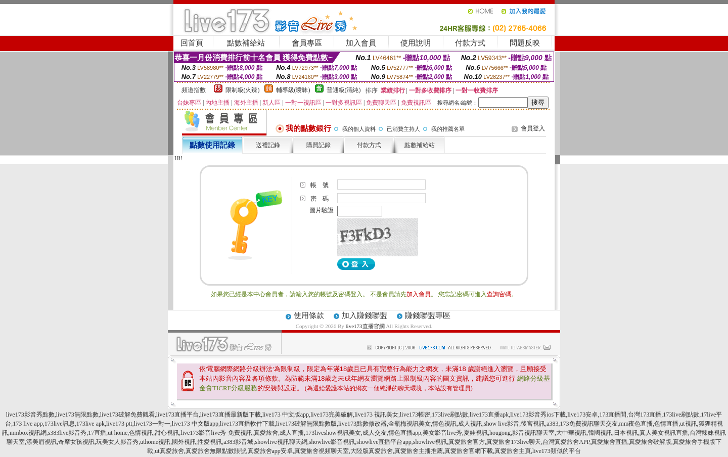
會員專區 (307, 43)
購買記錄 (318, 145)
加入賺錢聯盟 (364, 315)
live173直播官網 (365, 326)
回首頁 (191, 43)
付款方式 (470, 43)
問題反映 (525, 43)
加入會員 (361, 43)
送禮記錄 (268, 145)
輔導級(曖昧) (293, 90)
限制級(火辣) (242, 90)
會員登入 (533, 128)
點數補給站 (246, 43)
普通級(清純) (344, 90)
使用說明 (415, 43)
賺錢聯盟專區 (427, 315)
